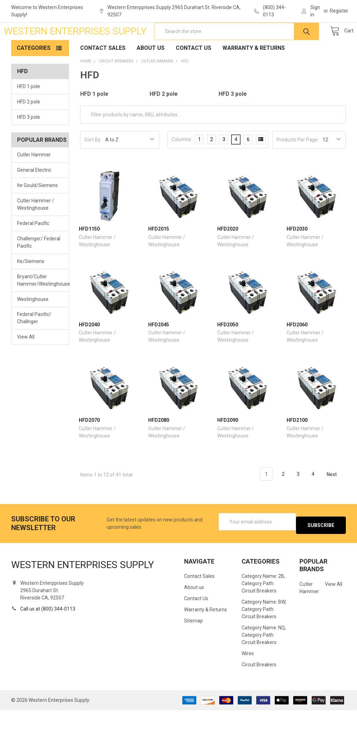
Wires (248, 672)
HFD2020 (227, 251)
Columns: (182, 161)
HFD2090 (227, 442)
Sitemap (193, 639)
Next (336, 496)
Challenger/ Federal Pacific (38, 264)
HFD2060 (297, 347)
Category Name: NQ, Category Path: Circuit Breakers (264, 654)
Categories (34, 70)
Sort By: (92, 162)
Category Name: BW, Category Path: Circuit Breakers (264, 628)
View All (26, 359)
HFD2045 (158, 347)
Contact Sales (103, 70)
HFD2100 (297, 442)
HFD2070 (89, 442)
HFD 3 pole (28, 139)
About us (151, 70)
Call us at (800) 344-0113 (47, 627)
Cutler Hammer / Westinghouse (35, 226)
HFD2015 (158, 251)
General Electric (34, 192)
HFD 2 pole (28, 124)
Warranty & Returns (253, 70)
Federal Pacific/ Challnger (34, 340)
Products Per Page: (297, 162)
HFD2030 (297, 251)
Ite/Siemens (30, 283)
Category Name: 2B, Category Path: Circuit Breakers (263, 602)
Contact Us (193, 70)
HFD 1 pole (28, 108)
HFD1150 (89, 251)
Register (339, 11)
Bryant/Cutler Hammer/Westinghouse (40, 302)
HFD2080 (158, 442)
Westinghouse (32, 321)
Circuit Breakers (259, 683)
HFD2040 (89, 347)
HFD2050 (227, 347)
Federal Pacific (33, 245)
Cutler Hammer (34, 177)
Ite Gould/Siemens (37, 207)
